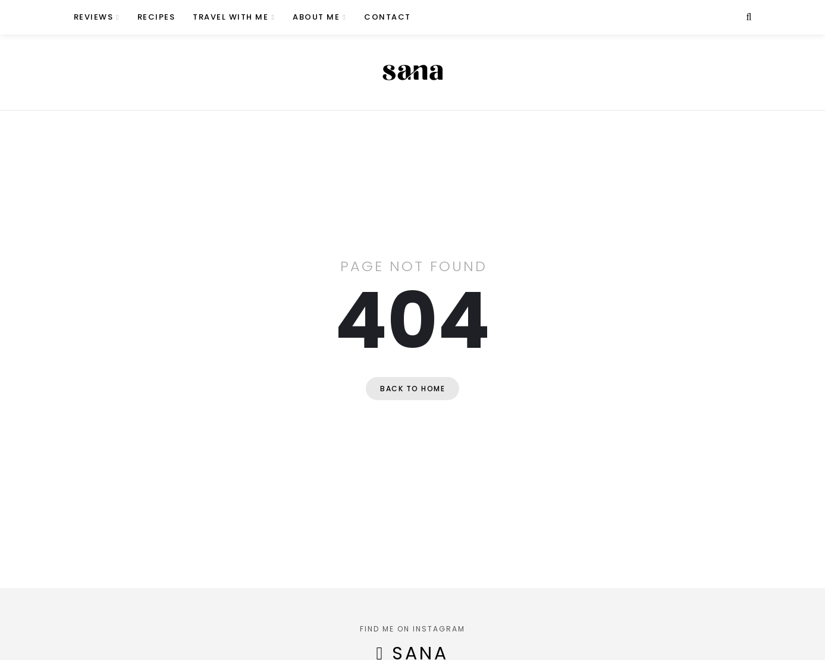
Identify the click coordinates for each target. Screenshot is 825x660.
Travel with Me (230, 17)
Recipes (156, 17)
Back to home (412, 389)
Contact (387, 17)
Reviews (94, 17)
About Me (316, 17)
